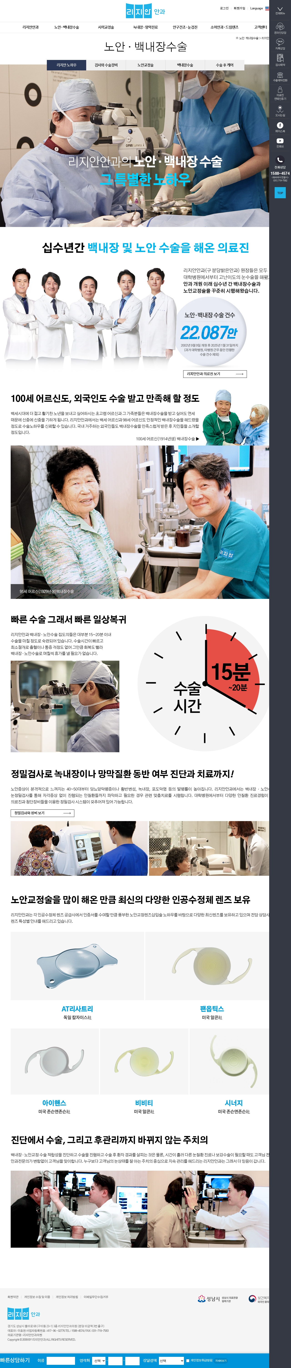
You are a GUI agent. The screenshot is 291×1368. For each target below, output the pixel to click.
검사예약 (280, 60)
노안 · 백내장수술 (66, 27)
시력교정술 (106, 27)
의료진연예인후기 (280, 93)
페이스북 (280, 127)
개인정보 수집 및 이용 (37, 1297)
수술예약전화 (280, 77)
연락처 (85, 1361)
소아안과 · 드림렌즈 (224, 27)
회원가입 (239, 8)
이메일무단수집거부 (96, 1297)
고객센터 (260, 27)
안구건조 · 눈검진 (185, 27)
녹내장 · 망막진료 (145, 27)
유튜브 (280, 143)
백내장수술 (185, 65)
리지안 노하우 (66, 65)
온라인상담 (280, 28)
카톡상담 (280, 44)
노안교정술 (145, 65)
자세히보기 (220, 1361)
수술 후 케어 (224, 65)
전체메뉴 (280, 11)
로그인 (224, 8)
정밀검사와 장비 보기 (29, 813)
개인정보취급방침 (201, 1360)
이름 (41, 1361)
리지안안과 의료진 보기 (203, 374)
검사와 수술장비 (106, 65)
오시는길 (280, 111)
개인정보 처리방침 (67, 1297)
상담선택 (150, 1361)
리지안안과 (30, 27)
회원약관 (13, 1297)
